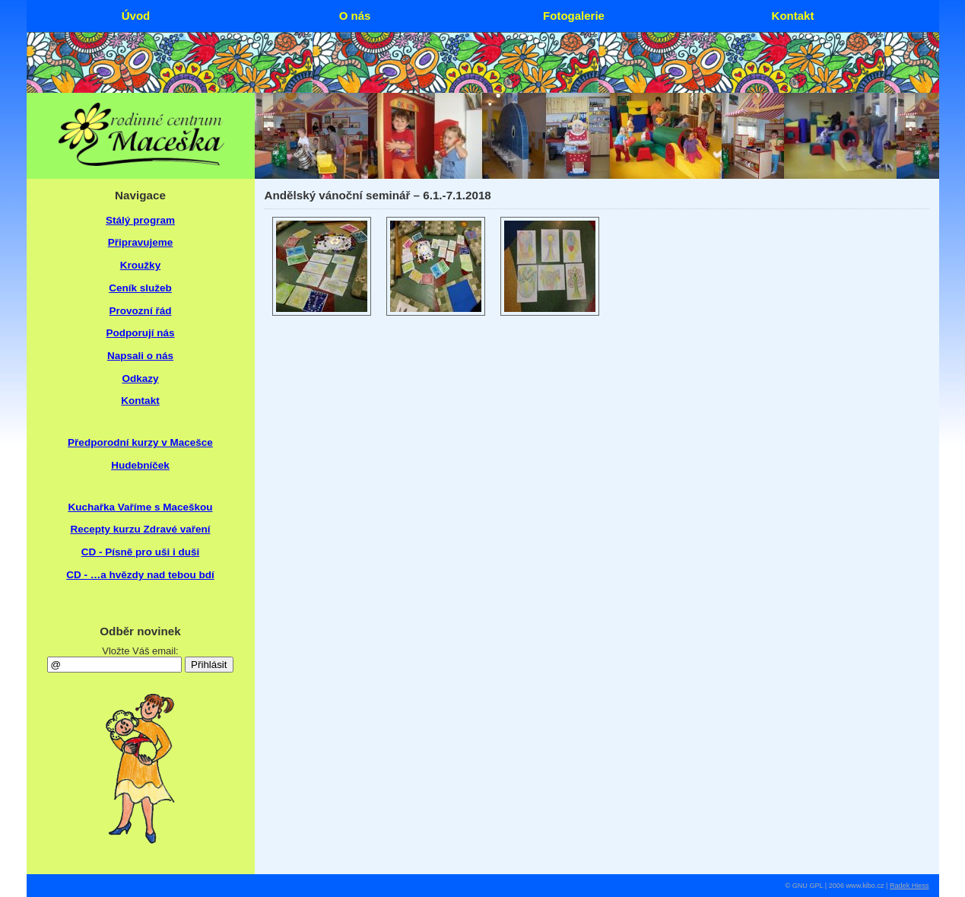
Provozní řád (141, 310)
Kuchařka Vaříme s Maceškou (140, 507)
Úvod (136, 15)
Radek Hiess (909, 885)
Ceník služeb (140, 288)
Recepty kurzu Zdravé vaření (140, 529)
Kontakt (140, 400)
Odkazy (140, 378)
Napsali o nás (140, 355)
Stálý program (140, 220)
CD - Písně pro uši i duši (140, 552)
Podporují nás (140, 333)
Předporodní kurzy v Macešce (140, 442)
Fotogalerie (574, 15)
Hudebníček (140, 465)
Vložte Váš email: (140, 651)
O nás (355, 15)
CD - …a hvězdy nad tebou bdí (140, 575)
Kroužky (140, 265)
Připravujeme (140, 242)
